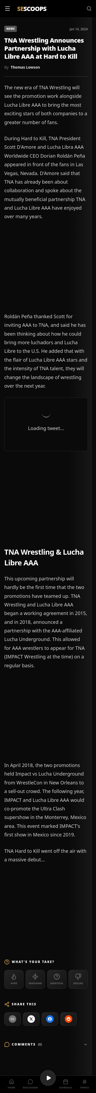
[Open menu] (7, 8)
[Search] (89, 8)
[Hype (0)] (13, 979)
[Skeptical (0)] (56, 979)
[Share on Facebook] (50, 1019)
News (10, 29)
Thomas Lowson (25, 67)
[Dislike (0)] (78, 979)
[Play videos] (48, 1077)
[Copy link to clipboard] (12, 1019)
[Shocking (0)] (35, 979)
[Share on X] (31, 1019)
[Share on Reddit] (68, 1019)
